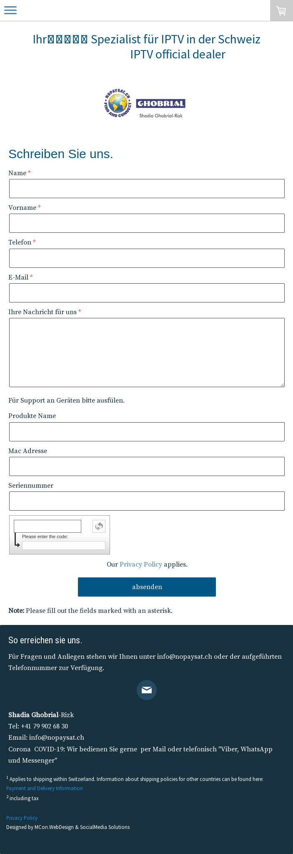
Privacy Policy (141, 564)
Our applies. (147, 564)
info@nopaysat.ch (184, 656)
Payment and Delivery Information (44, 788)
